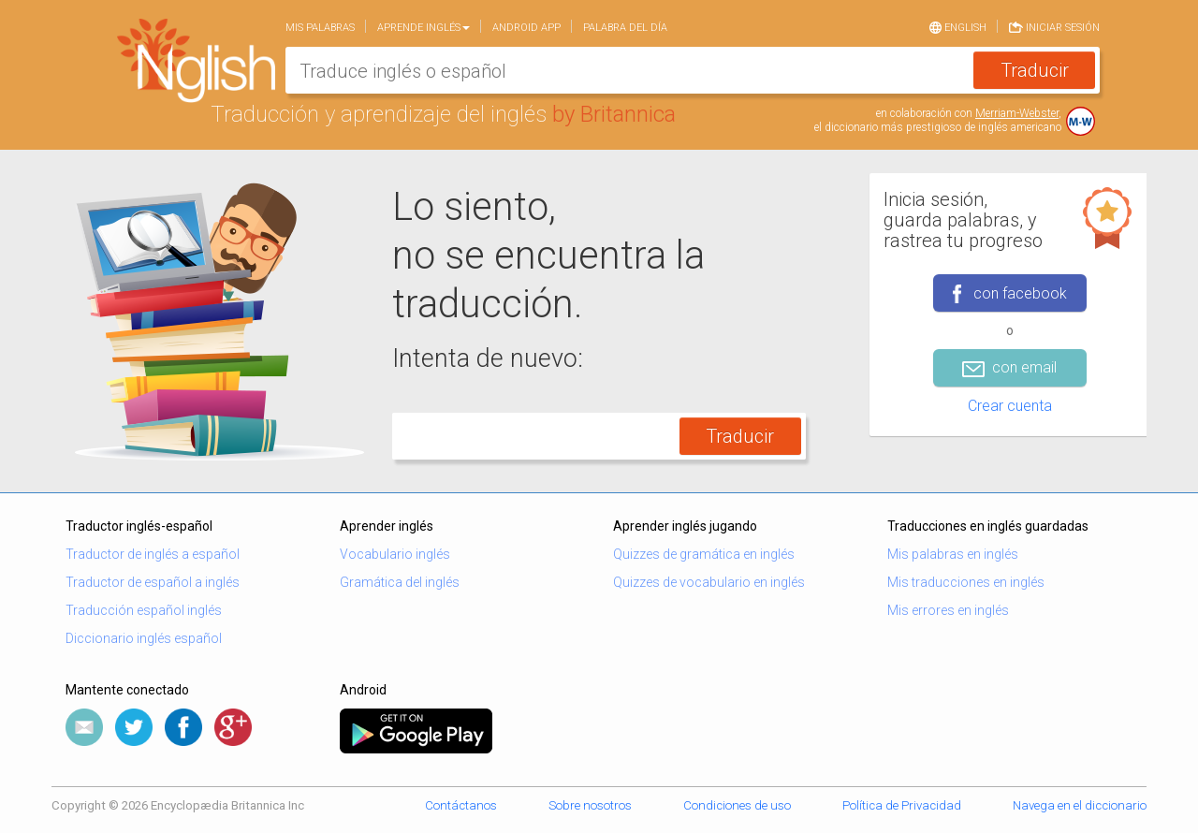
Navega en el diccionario (1080, 805)
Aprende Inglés (423, 28)
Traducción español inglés (144, 610)
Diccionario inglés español (144, 638)
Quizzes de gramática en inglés (704, 554)
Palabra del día (625, 28)
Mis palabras (320, 28)
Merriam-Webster (1017, 113)
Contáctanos (461, 805)
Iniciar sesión (1054, 26)
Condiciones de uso (737, 805)
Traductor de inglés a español (153, 554)
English (957, 26)
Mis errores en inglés (948, 610)
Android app (526, 28)
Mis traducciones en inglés (966, 582)
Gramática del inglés (400, 582)
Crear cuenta (1010, 406)
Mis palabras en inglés (952, 554)
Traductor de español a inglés (153, 582)
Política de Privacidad (901, 805)
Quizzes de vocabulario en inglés (709, 582)
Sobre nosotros (590, 805)
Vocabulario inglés (395, 554)
